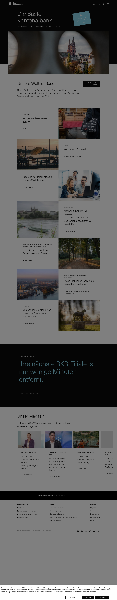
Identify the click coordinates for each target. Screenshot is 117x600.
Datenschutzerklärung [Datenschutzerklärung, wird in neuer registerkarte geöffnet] (15, 593)
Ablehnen (88, 598)
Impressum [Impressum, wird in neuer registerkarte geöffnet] (26, 593)
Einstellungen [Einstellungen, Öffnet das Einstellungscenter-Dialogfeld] (73, 598)
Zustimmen (102, 598)
